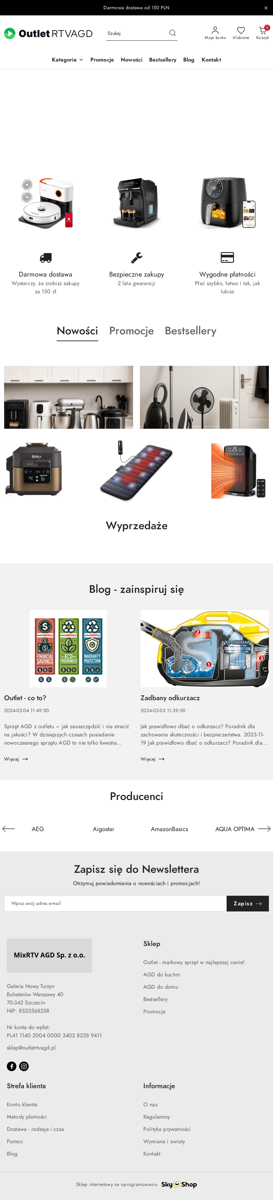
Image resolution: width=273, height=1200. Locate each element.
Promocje (154, 1011)
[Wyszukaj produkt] (141, 34)
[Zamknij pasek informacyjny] (266, 8)
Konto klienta (22, 1104)
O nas (150, 1104)
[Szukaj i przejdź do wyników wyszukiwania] (172, 33)
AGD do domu (160, 987)
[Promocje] (102, 60)
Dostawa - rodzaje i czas (35, 1129)
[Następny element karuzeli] (264, 829)
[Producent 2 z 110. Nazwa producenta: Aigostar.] (104, 828)
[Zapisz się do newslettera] (115, 903)
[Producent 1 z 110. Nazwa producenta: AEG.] (38, 828)
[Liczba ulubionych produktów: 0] (241, 33)
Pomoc (15, 1141)
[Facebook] (11, 1066)
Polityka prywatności (167, 1129)
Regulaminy (156, 1117)
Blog (12, 1154)
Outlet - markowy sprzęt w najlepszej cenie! (194, 962)
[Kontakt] (211, 60)
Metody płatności (27, 1117)
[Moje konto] (215, 33)
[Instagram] (24, 1066)
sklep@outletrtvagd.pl (31, 1048)
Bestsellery (155, 999)
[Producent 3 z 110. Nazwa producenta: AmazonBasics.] (169, 828)
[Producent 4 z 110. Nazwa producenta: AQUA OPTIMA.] (235, 828)
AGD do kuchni (161, 974)
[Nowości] (131, 60)
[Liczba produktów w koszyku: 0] (262, 33)
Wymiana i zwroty (164, 1141)
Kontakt (151, 1154)
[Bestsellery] (162, 60)
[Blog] (189, 60)
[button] (67, 60)
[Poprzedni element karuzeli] (8, 829)
